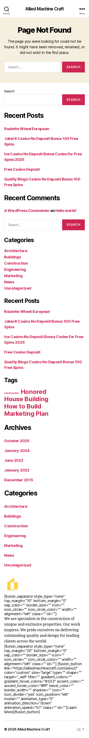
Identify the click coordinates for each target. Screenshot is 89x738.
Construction (16, 263)
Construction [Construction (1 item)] (11, 393)
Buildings (12, 257)
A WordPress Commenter (27, 210)
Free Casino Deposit (22, 169)
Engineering (15, 269)
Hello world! (65, 210)
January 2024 (17, 450)
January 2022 (16, 470)
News (9, 282)
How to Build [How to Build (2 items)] (22, 406)
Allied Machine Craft (44, 9)
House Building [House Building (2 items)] (26, 399)
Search (9, 91)
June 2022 (13, 460)
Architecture (15, 251)
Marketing (13, 276)
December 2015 (18, 480)
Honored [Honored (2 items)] (33, 391)
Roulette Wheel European (26, 129)
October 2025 (16, 441)
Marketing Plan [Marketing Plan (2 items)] (26, 413)
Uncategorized (17, 288)
